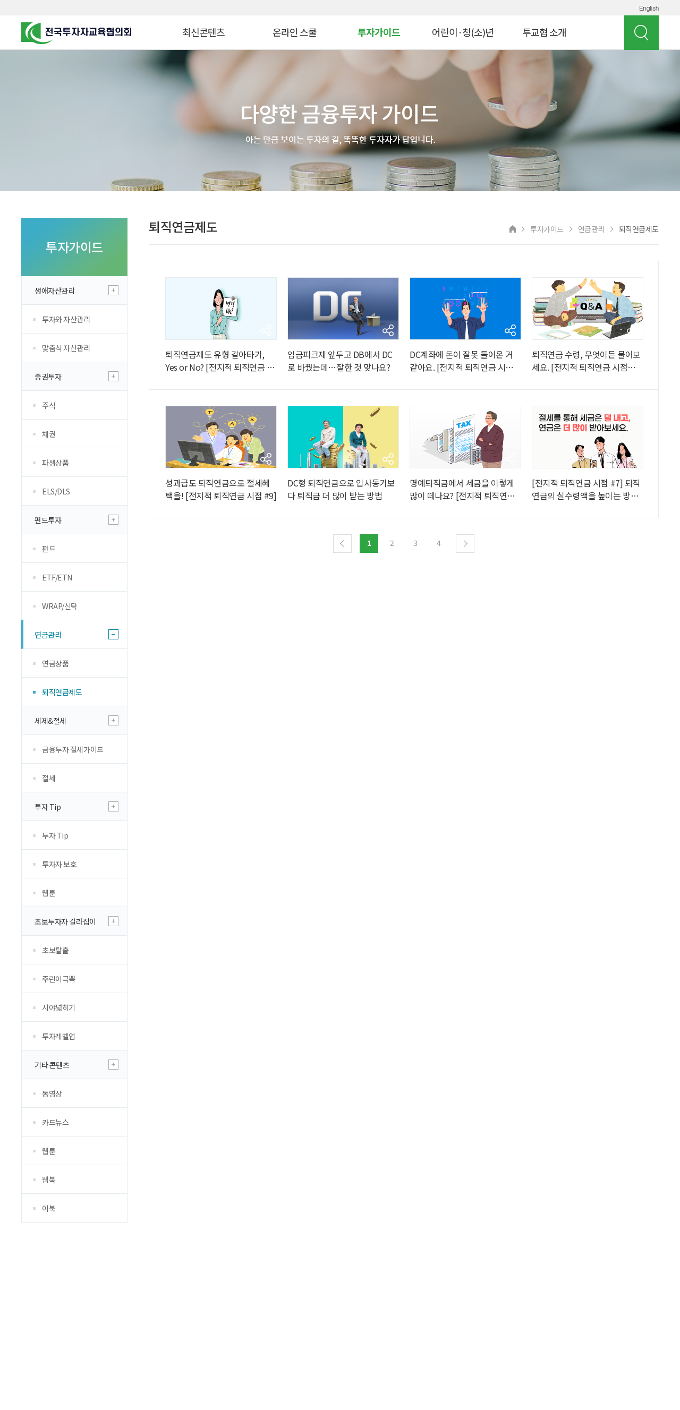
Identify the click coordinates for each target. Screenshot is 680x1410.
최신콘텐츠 (203, 32)
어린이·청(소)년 (463, 32)
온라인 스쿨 (295, 32)
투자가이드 (379, 32)
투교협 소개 (544, 32)
